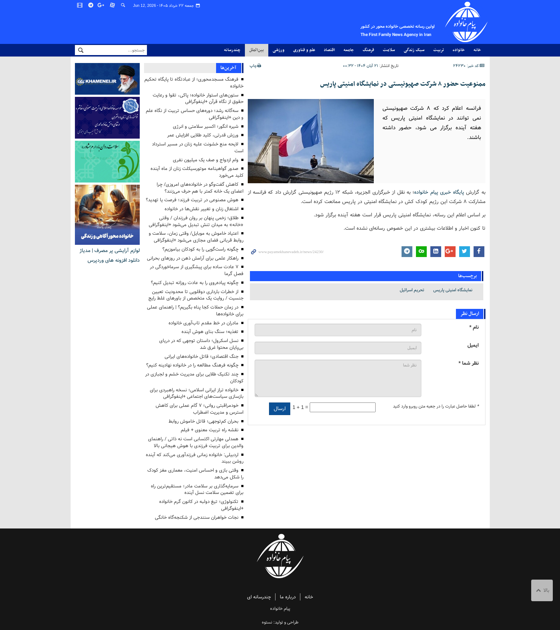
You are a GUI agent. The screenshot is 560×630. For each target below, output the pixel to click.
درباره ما (288, 597)
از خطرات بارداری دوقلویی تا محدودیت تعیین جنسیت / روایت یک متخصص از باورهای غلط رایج (195, 295)
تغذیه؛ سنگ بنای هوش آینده (210, 331)
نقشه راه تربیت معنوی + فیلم (209, 430)
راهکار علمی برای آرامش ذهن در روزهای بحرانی (192, 258)
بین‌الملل (256, 50)
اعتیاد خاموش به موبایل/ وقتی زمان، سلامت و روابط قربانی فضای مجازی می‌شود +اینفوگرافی (196, 237)
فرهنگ (368, 50)
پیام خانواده (384, 22)
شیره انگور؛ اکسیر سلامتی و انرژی (205, 126)
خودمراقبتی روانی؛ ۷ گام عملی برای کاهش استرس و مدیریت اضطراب (199, 409)
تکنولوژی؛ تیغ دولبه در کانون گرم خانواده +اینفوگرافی (201, 505)
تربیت (438, 50)
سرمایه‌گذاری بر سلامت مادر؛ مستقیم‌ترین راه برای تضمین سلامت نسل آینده (197, 489)
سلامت (389, 50)
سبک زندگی (414, 50)
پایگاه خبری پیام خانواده (439, 192)
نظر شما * (468, 363)
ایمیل (473, 345)
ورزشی (279, 50)
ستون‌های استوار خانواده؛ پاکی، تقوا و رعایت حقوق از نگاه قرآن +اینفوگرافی (198, 98)
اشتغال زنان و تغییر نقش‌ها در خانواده (201, 209)
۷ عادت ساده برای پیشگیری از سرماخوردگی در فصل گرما (196, 270)
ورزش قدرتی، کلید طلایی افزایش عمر (202, 135)
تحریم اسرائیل (412, 289)
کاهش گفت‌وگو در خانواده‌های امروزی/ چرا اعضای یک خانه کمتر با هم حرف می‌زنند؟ (200, 188)
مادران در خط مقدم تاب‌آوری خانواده (203, 323)
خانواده (459, 50)
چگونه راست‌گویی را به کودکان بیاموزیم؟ (200, 249)
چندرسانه (232, 50)
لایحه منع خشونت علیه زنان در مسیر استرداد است (197, 147)
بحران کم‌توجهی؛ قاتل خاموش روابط (203, 421)
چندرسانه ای (259, 597)
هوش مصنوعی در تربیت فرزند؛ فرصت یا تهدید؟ (192, 200)
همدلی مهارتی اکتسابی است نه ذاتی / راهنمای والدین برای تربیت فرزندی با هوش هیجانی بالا (195, 442)
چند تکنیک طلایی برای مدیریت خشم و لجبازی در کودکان (194, 377)
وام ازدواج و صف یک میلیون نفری (205, 160)
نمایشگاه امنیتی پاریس (452, 289)
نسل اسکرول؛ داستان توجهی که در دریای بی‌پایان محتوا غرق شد (201, 344)
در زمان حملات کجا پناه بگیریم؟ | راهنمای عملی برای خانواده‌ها (195, 311)
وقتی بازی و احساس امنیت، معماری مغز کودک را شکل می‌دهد (195, 474)
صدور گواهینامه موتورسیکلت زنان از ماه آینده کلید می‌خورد (197, 172)
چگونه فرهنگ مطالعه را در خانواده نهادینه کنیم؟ (192, 365)
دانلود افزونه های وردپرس (114, 260)
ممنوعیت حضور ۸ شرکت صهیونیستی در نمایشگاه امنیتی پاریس (402, 84)
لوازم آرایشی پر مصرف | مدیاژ (110, 251)
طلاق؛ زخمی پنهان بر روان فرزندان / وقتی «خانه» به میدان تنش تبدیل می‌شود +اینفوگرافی (196, 221)
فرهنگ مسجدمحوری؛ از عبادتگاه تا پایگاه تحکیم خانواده (193, 83)
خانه (477, 50)
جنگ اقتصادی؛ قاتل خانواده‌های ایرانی (201, 356)
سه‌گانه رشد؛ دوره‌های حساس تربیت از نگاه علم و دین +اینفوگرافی (194, 114)
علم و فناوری (304, 50)
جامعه (349, 50)
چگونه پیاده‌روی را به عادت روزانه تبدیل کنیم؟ (194, 282)
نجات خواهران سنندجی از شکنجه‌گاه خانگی (196, 517)
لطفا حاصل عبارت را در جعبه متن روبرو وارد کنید (436, 406)
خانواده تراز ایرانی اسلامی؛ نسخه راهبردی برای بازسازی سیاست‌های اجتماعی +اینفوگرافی (196, 393)
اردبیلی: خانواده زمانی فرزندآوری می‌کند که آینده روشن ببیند (194, 458)
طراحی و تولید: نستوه (280, 622)
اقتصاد (329, 50)
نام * (474, 327)
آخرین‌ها (228, 68)
